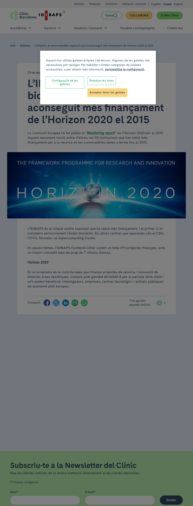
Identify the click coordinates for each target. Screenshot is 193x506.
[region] (98, 77)
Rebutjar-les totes (102, 80)
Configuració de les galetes (65, 82)
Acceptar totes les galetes (107, 92)
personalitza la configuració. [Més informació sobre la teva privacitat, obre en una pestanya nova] (125, 69)
